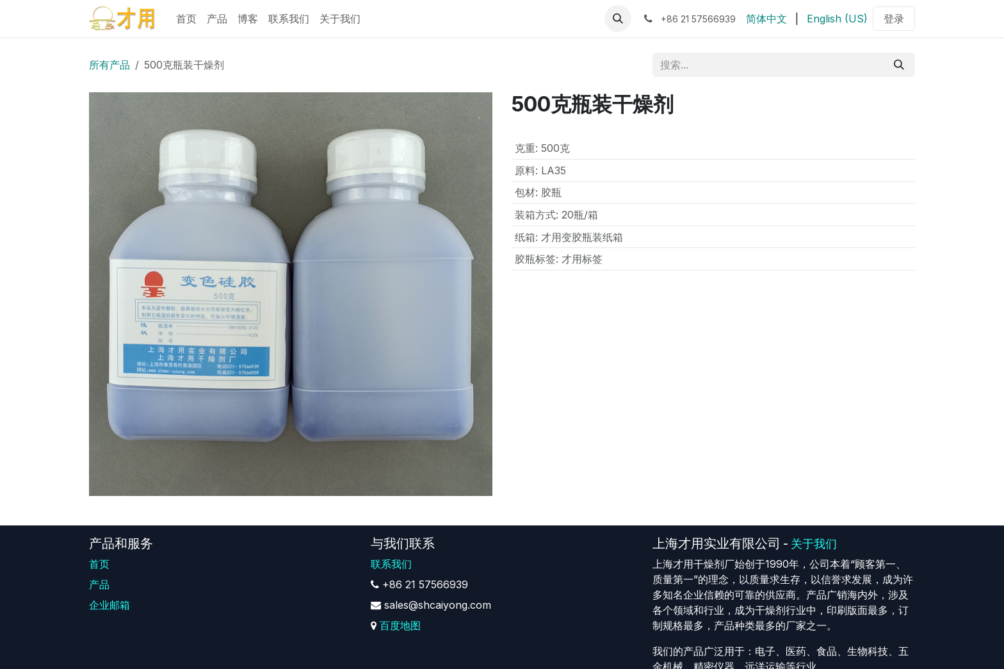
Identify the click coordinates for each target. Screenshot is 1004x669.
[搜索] (899, 65)
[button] (617, 18)
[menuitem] (186, 18)
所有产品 (109, 64)
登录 (894, 18)
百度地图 (400, 625)
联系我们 (391, 564)
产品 (99, 584)
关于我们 (814, 543)
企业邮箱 (109, 605)
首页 (99, 564)
